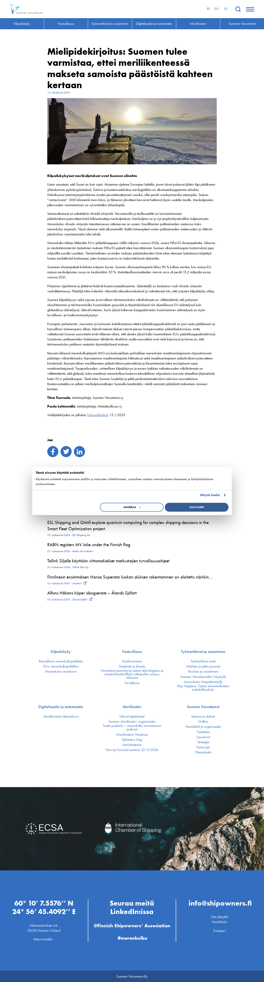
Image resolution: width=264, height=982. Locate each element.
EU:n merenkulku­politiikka (60, 666)
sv (226, 8)
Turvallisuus (132, 683)
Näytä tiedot (210, 495)
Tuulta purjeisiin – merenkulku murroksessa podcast (132, 727)
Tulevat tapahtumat (131, 716)
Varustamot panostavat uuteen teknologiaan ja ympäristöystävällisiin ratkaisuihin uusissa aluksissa (132, 674)
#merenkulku (132, 937)
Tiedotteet (203, 732)
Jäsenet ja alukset (203, 716)
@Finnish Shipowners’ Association (132, 925)
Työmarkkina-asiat (203, 661)
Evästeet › (220, 930)
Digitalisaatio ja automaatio (60, 707)
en (217, 8)
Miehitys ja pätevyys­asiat (203, 666)
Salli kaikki (196, 507)
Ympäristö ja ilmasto (132, 666)
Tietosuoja (203, 747)
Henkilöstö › (220, 921)
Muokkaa (131, 507)
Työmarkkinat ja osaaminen (203, 652)
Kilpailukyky (61, 652)
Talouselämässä (97, 415)
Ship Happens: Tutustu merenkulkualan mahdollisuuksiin (203, 687)
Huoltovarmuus (132, 661)
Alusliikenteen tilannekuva (61, 716)
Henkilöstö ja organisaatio (203, 726)
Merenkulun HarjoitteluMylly (203, 682)
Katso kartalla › (44, 938)
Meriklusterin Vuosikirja (132, 734)
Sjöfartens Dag (132, 739)
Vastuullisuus (132, 652)
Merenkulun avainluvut (60, 671)
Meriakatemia (132, 745)
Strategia (203, 742)
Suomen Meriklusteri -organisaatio (131, 721)
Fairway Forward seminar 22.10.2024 (132, 750)
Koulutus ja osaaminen (203, 671)
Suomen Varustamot (203, 707)
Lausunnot (203, 737)
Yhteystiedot (203, 752)
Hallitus (203, 721)
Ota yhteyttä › (220, 916)
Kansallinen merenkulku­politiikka (61, 661)
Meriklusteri (132, 707)
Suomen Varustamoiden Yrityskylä (203, 677)
